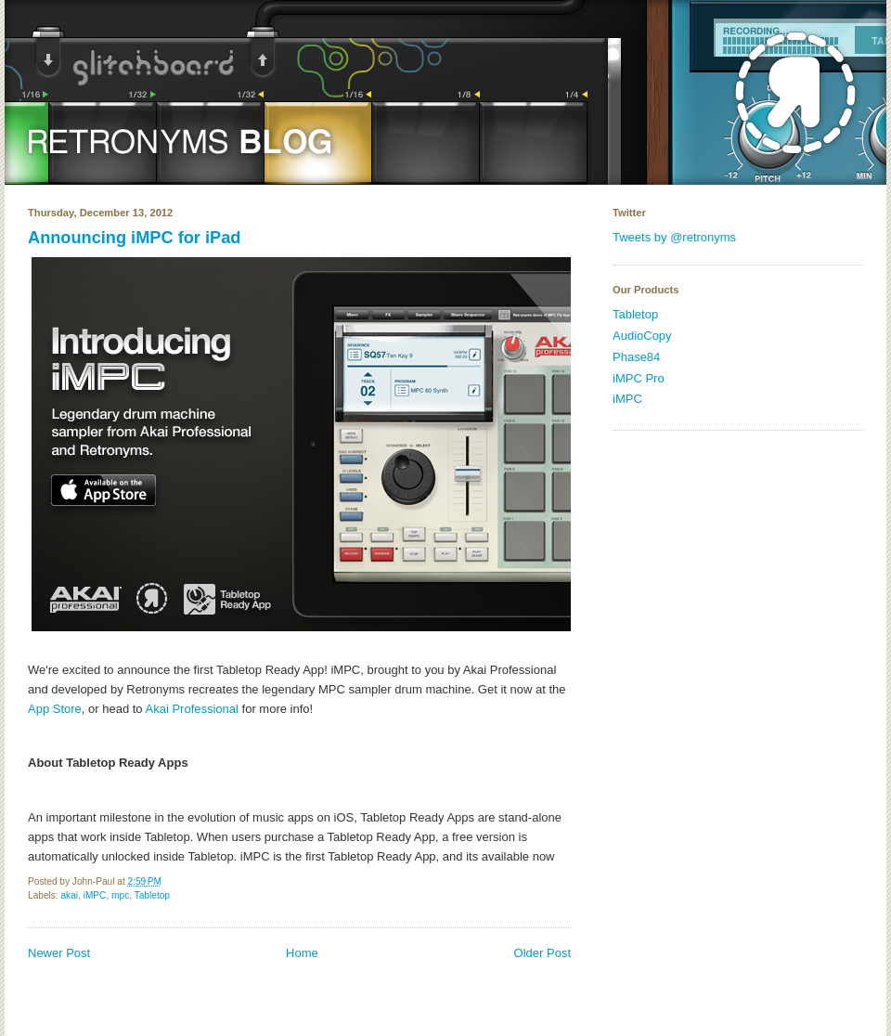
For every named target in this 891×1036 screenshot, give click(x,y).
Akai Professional (192, 709)
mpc (120, 895)
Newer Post (59, 953)
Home (302, 953)
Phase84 (636, 357)
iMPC (95, 895)
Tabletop (152, 895)
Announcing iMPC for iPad (134, 237)
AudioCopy (642, 336)
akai (69, 895)
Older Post (542, 953)
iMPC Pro (639, 378)
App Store (55, 709)
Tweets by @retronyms (674, 237)
